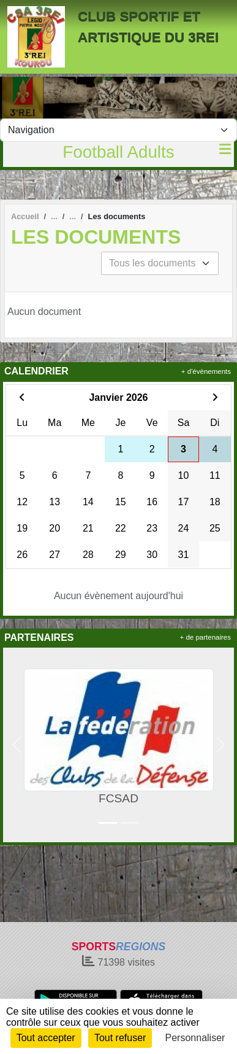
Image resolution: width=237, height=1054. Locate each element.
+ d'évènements (206, 371)
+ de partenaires (205, 637)
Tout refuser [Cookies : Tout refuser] (120, 1038)
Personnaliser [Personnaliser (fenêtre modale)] (195, 1038)
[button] (17, 745)
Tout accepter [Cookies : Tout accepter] (46, 1038)
